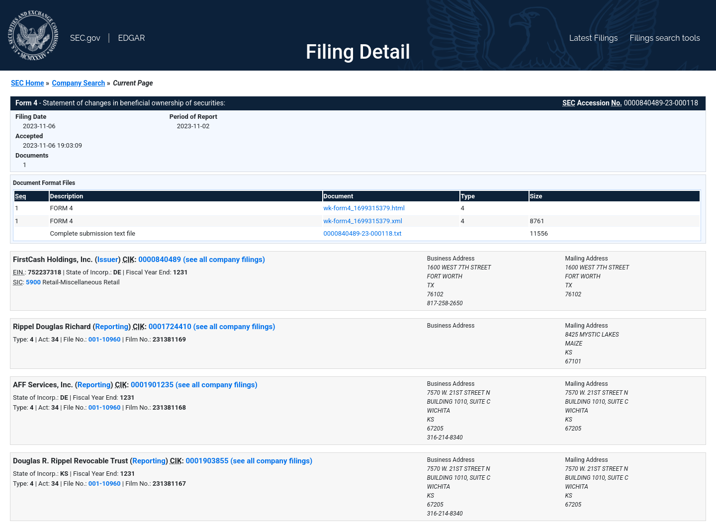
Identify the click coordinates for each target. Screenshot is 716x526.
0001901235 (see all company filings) (194, 384)
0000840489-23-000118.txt (363, 233)
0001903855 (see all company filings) (248, 460)
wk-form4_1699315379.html (364, 208)
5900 (33, 282)
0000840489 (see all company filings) (201, 259)
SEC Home (27, 83)
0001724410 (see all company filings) (212, 326)
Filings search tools (664, 38)
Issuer (107, 259)
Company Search (78, 83)
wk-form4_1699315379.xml (363, 221)
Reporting (111, 326)
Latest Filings (593, 38)
